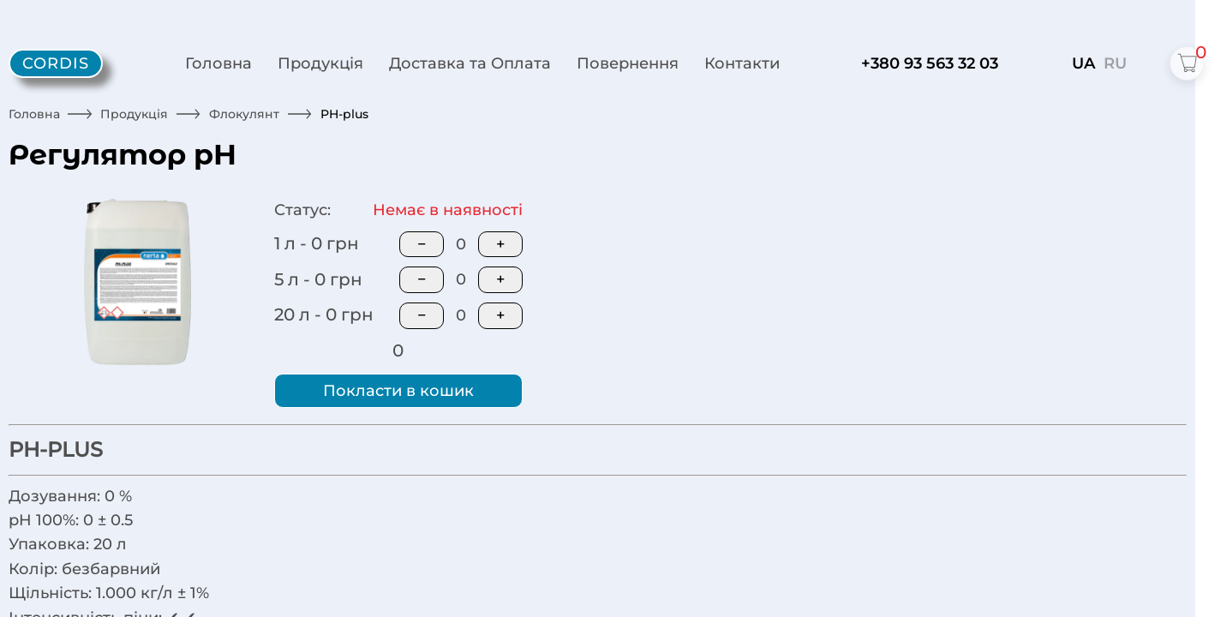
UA (1083, 63)
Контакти (742, 63)
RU (1115, 63)
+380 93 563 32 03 (929, 63)
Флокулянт (244, 114)
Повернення (628, 63)
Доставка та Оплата (470, 63)
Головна (218, 63)
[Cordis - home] (56, 64)
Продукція (320, 63)
